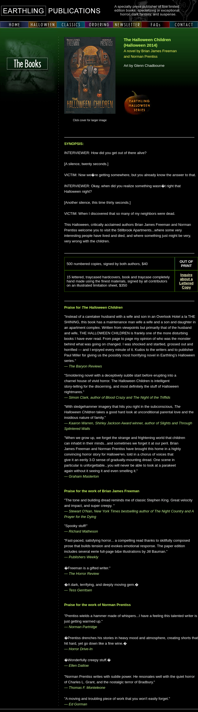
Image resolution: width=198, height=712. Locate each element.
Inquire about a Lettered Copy (186, 281)
